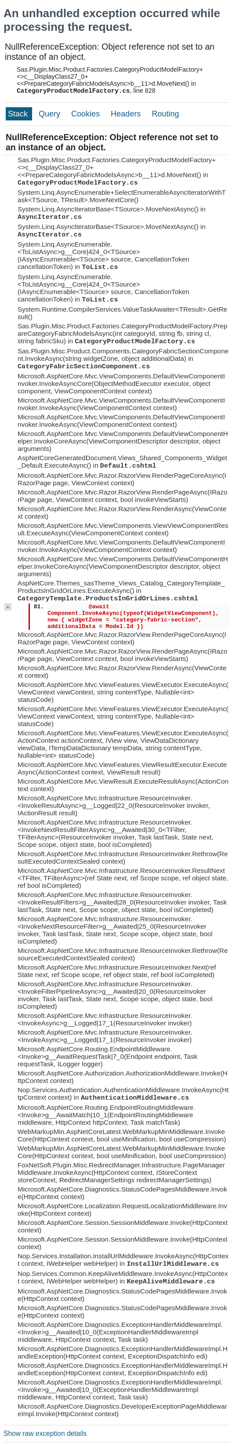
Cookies (86, 113)
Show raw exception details (45, 1433)
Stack (19, 113)
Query (50, 113)
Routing (165, 113)
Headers (127, 113)
